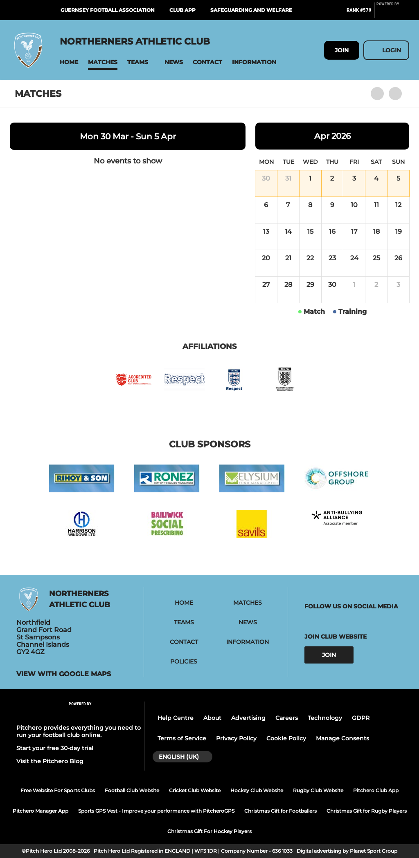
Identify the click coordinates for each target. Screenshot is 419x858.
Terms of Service (182, 738)
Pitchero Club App (376, 790)
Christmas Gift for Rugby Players (367, 811)
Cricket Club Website (195, 790)
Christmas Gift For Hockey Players (209, 831)
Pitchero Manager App (40, 811)
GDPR (360, 718)
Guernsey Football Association (108, 10)
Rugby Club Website (318, 790)
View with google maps (63, 674)
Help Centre (176, 718)
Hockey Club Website (256, 790)
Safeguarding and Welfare (251, 10)
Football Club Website (132, 790)
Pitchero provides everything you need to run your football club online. (78, 731)
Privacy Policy (236, 738)
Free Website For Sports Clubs (57, 790)
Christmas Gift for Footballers (280, 811)
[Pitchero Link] (392, 13)
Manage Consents (342, 738)
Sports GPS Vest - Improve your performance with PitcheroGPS (156, 811)
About (212, 718)
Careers (286, 718)
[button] (69, 62)
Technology (325, 718)
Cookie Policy (286, 738)
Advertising (248, 718)
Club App (182, 10)
